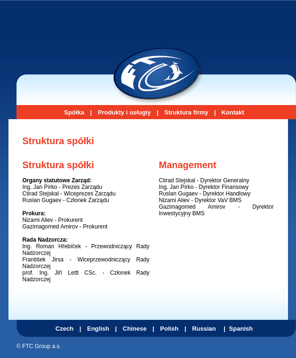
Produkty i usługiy (124, 112)
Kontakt (232, 112)
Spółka (74, 112)
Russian (204, 328)
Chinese (135, 328)
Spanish (241, 328)
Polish (169, 328)
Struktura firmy (186, 112)
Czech (64, 328)
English (98, 328)
